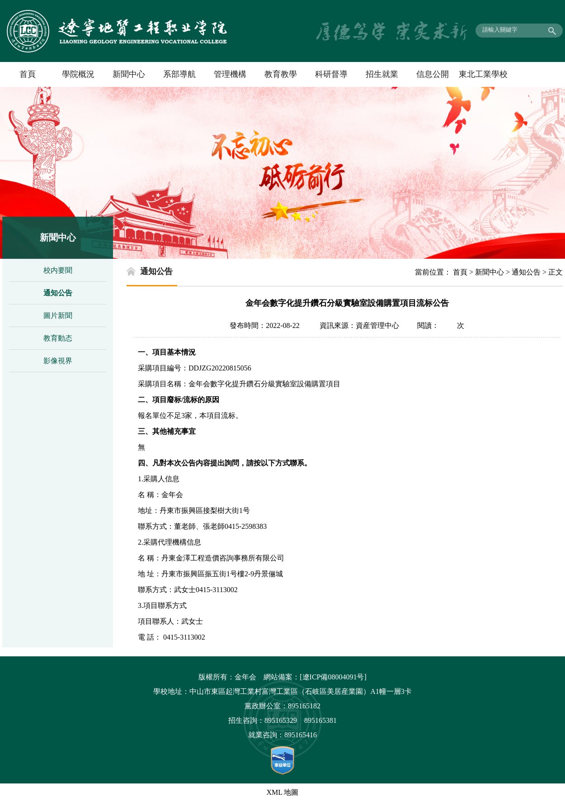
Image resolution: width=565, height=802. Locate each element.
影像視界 (57, 361)
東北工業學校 (483, 74)
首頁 (27, 74)
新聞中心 (129, 74)
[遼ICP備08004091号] (333, 677)
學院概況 (78, 74)
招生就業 (382, 74)
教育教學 (280, 74)
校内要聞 (57, 270)
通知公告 (57, 293)
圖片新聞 (57, 315)
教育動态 (57, 338)
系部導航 (179, 74)
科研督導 (331, 74)
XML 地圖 (283, 792)
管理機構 (230, 74)
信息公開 (432, 74)
